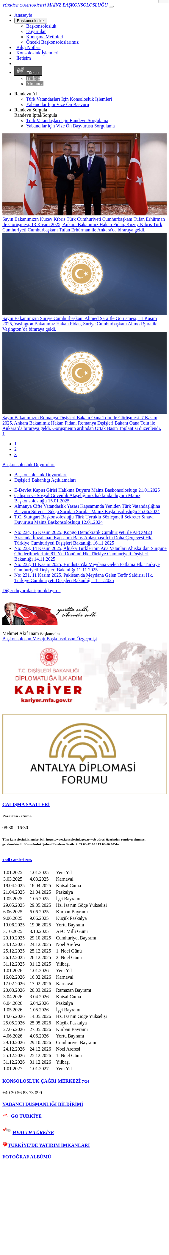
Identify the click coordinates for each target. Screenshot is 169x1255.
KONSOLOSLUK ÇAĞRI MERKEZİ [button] (45, 1081)
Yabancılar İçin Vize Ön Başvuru (57, 104)
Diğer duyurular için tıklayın (31, 590)
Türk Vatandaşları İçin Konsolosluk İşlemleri (69, 99)
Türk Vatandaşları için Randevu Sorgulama (67, 120)
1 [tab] (15, 443)
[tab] (84, 804)
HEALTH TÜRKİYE (33, 1132)
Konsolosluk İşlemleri (37, 52)
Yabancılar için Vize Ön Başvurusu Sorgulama (70, 125)
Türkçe (28, 71)
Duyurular (36, 31)
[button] (84, 859)
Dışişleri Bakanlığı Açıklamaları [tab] (45, 480)
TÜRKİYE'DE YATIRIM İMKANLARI (46, 1145)
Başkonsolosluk (31, 20)
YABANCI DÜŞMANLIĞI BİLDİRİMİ (42, 1104)
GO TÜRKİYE (26, 1116)
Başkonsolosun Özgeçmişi (71, 638)
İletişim (23, 58)
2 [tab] (15, 449)
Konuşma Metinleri (44, 36)
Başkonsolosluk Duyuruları (28, 464)
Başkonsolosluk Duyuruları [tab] (40, 474)
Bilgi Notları (28, 47)
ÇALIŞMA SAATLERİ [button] (26, 804)
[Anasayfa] (23, 15)
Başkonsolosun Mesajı (24, 638)
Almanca (34, 83)
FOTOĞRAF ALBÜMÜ (26, 1156)
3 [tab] (15, 454)
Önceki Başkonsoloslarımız (52, 42)
